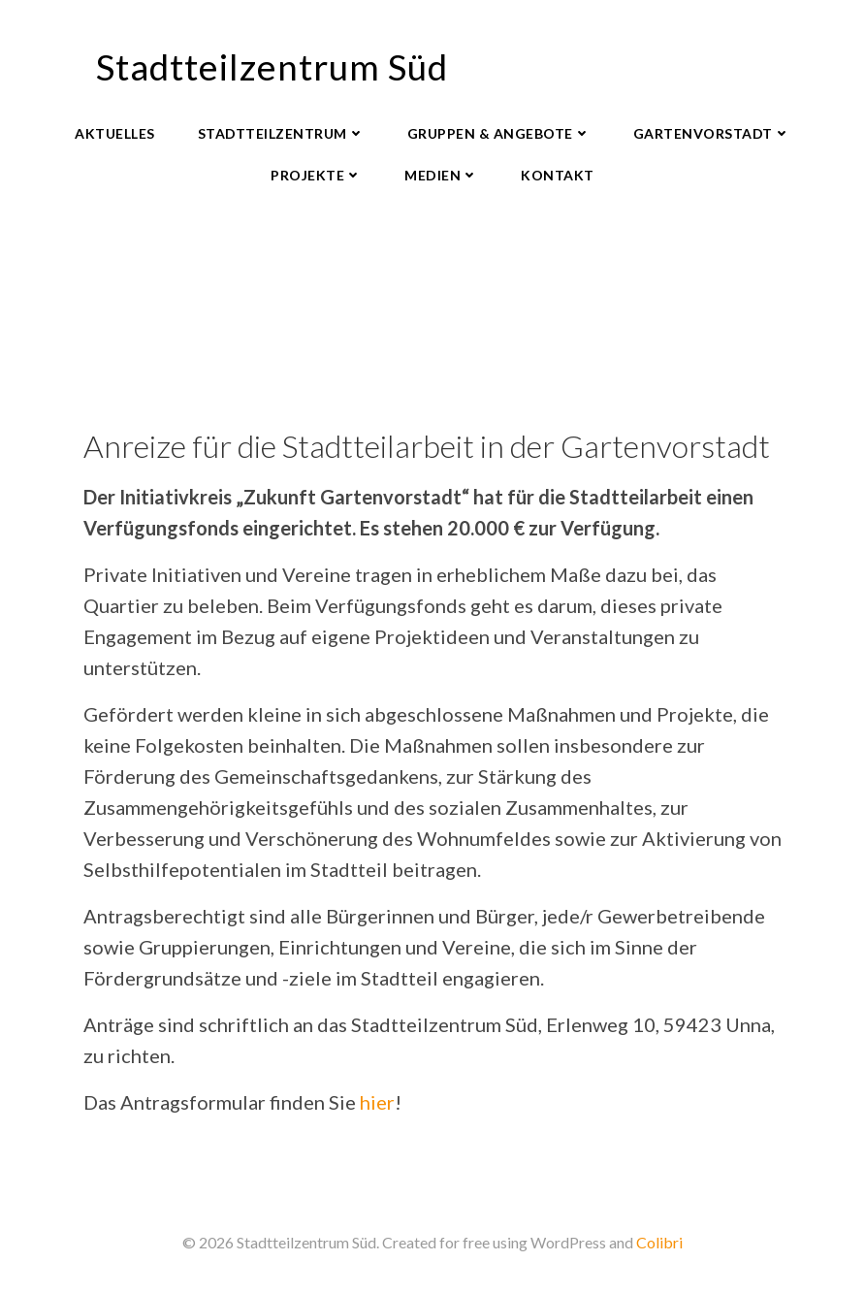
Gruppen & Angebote (499, 133)
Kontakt (557, 175)
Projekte (316, 175)
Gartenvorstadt (711, 133)
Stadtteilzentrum (281, 133)
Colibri (659, 1242)
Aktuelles (115, 133)
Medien (441, 175)
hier (377, 1102)
